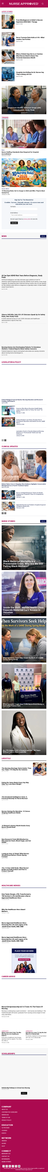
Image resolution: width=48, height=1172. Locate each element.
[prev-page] (3, 440)
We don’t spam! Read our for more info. (24, 219)
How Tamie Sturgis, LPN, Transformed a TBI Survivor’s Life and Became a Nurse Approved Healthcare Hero (16, 896)
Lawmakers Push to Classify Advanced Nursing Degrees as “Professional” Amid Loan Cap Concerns (30, 432)
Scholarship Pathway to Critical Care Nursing (16, 1088)
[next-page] (5, 440)
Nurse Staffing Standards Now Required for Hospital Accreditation (20, 153)
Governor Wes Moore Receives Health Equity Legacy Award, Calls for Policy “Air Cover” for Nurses (29, 410)
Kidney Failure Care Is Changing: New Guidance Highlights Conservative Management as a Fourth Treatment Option (24, 484)
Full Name (13, 206)
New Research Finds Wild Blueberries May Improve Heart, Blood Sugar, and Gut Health (16, 840)
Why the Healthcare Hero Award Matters (13, 910)
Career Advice (5, 188)
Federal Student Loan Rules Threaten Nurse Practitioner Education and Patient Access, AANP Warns (30, 421)
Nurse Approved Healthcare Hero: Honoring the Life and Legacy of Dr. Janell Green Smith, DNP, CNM (15, 925)
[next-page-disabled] (5, 513)
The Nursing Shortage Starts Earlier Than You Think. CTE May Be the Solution (16, 769)
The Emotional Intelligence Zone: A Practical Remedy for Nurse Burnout (15, 797)
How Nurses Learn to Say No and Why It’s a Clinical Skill (36, 1033)
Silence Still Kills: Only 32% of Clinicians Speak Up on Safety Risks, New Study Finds (23, 315)
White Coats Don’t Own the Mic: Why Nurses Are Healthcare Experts (11, 1034)
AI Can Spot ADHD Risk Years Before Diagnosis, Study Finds (22, 276)
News (3, 150)
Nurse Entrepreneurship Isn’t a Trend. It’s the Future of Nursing (22, 1008)
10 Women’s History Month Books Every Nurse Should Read (16, 826)
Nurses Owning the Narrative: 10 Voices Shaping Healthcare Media (16, 812)
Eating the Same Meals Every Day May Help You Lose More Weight (15, 783)
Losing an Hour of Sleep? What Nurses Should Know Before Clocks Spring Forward (15, 855)
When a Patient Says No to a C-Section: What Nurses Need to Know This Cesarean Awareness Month (29, 56)
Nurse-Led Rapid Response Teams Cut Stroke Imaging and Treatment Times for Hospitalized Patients (29, 494)
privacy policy (27, 219)
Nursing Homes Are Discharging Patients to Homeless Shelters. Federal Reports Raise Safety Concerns (21, 348)
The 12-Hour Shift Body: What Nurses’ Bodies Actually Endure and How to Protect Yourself (15, 869)
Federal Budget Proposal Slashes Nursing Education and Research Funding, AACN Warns (22, 400)
